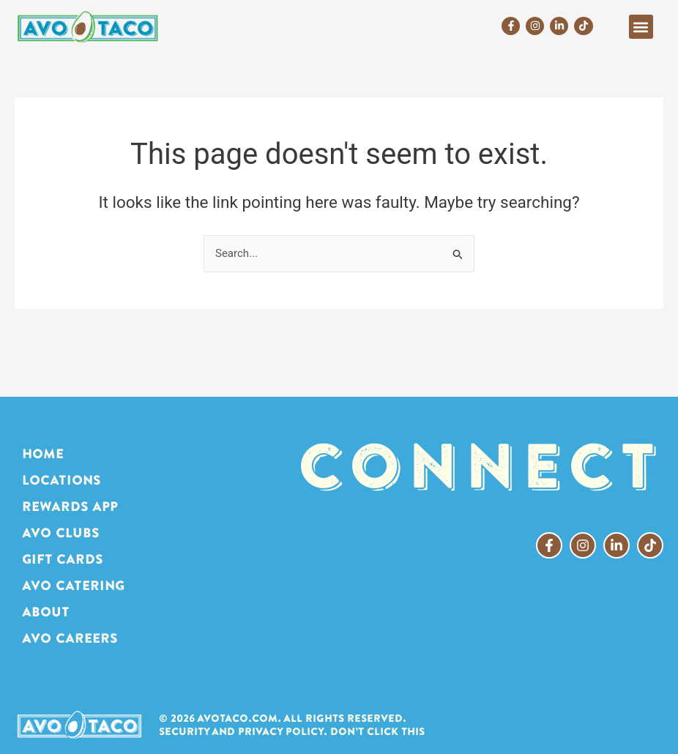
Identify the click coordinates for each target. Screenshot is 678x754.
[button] (641, 27)
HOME (43, 453)
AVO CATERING (73, 585)
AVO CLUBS (61, 532)
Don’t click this (377, 731)
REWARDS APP (70, 506)
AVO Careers (70, 638)
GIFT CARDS (62, 559)
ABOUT (46, 611)
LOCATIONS (61, 480)
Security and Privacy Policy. (243, 731)
